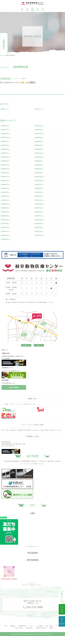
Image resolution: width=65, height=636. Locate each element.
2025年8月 (5, 141)
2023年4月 (39, 192)
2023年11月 (5, 180)
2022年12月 (39, 200)
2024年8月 (39, 161)
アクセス (37, 9)
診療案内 (12, 626)
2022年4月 (5, 212)
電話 (27, 9)
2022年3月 (39, 212)
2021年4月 (5, 231)
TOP (5, 626)
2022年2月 (5, 216)
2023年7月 (5, 188)
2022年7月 (39, 208)
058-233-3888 (34, 607)
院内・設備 (49, 626)
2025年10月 (5, 137)
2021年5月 (39, 227)
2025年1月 (5, 153)
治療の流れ (29, 628)
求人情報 (40, 626)
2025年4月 (39, 145)
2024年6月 (39, 165)
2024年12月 (39, 153)
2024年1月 (5, 176)
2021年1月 (5, 235)
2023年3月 (5, 196)
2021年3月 (39, 231)
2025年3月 (5, 149)
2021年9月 (5, 223)
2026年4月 (5, 126)
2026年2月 (5, 129)
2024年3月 (5, 173)
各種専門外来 (22, 626)
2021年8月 (39, 223)
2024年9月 (5, 161)
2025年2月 (39, 149)
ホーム (22, 9)
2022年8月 (5, 208)
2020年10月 (5, 239)
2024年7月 (5, 165)
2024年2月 (39, 173)
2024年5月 (5, 169)
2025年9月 (39, 137)
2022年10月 (39, 204)
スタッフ (31, 626)
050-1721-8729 (9, 446)
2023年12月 (39, 176)
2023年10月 (39, 180)
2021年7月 (5, 227)
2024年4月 (39, 169)
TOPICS (39, 109)
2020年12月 (39, 235)
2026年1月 (39, 129)
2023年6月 (39, 188)
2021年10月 (39, 220)
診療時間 (32, 9)
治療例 (51, 628)
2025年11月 (39, 133)
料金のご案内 (19, 628)
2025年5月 (5, 145)
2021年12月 (5, 220)
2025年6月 (39, 141)
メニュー (42, 9)
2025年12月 (5, 133)
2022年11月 (5, 204)
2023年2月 (39, 196)
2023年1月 (5, 200)
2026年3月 (39, 126)
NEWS (5, 109)
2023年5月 (5, 192)
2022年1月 (39, 216)
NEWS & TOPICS (41, 628)
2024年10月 (39, 157)
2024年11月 (5, 157)
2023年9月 (5, 184)
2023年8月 (39, 184)
